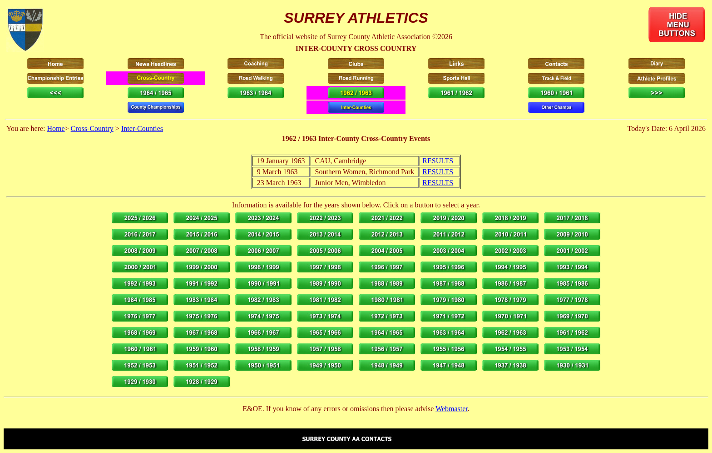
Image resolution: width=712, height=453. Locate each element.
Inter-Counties (142, 128)
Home (55, 128)
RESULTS (437, 161)
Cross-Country (92, 128)
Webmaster (451, 409)
